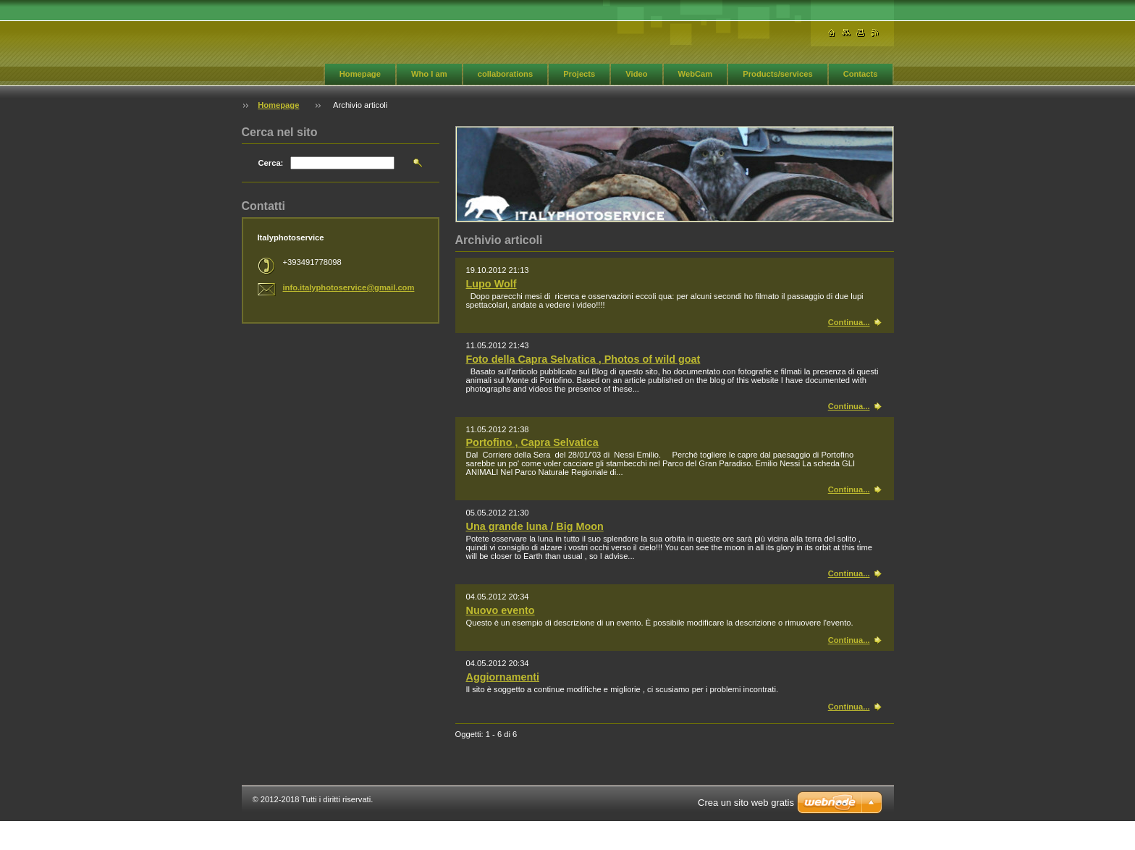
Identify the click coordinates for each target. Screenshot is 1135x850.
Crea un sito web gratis (746, 802)
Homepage (360, 74)
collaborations (505, 74)
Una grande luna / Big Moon (535, 526)
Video (636, 74)
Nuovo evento (500, 610)
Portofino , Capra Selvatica (532, 442)
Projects (579, 74)
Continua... (849, 322)
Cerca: (271, 163)
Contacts (860, 74)
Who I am (429, 74)
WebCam (695, 74)
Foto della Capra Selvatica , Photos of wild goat (583, 359)
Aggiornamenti (503, 677)
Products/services (777, 74)
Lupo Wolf (491, 284)
